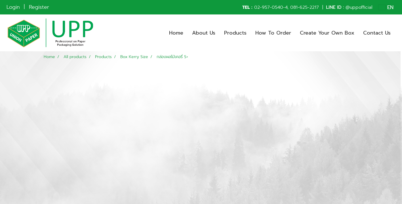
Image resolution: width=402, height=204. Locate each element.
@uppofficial (359, 7)
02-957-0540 (268, 7)
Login (13, 7)
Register (39, 7)
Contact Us (377, 33)
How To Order (273, 33)
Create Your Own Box (327, 33)
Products (235, 33)
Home (176, 33)
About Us (203, 33)
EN (385, 7)
